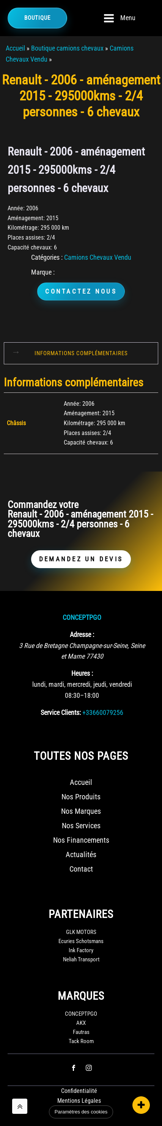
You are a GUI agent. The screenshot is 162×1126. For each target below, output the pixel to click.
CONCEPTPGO (82, 617)
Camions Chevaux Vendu (97, 257)
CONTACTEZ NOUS (81, 291)
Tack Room (81, 1041)
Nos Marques (81, 811)
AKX (81, 1023)
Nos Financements (81, 840)
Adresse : (82, 634)
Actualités (81, 854)
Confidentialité (79, 1090)
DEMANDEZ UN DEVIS (81, 559)
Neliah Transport (81, 959)
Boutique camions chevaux (67, 48)
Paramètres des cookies (81, 1112)
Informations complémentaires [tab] (81, 353)
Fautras (81, 1032)
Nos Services (81, 825)
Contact (81, 868)
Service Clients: (61, 712)
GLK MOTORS (81, 932)
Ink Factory (81, 950)
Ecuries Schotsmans (81, 941)
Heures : (82, 673)
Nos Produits (81, 796)
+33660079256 (102, 712)
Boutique (37, 17)
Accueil (15, 48)
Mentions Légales (79, 1100)
